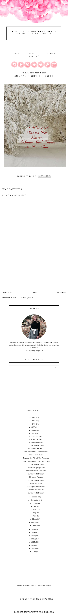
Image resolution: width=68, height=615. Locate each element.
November (34, 439)
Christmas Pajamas (36, 477)
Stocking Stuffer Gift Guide (36, 487)
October (34, 497)
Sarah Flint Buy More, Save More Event (36, 461)
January (35, 525)
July (35, 506)
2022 (33, 427)
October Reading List (35, 490)
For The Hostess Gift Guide (36, 471)
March (34, 519)
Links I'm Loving (36, 483)
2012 (34, 552)
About (33, 53)
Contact (34, 56)
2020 (33, 433)
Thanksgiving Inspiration (36, 468)
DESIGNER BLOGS (45, 612)
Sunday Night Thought (36, 445)
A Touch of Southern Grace (34, 31)
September (34, 500)
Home (16, 53)
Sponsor (50, 53)
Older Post (61, 292)
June (34, 510)
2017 (33, 536)
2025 (33, 418)
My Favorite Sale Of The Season (36, 452)
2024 (33, 421)
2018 (33, 533)
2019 (33, 529)
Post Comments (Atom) (23, 297)
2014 (33, 545)
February (34, 522)
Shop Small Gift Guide (36, 448)
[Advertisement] (22, 272)
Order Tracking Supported (36, 599)
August (34, 503)
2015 (33, 542)
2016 (33, 539)
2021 (33, 430)
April (34, 516)
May (34, 513)
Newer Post (7, 292)
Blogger (48, 585)
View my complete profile (34, 350)
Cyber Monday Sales (36, 442)
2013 (33, 548)
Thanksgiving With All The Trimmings (36, 458)
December (34, 436)
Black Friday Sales (36, 455)
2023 (33, 424)
